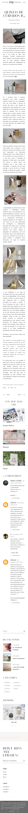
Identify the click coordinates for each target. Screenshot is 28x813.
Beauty (15, 385)
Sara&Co (16, 689)
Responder (16, 498)
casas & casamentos (18, 658)
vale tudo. (14, 722)
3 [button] (15, 725)
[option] (14, 713)
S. (11, 534)
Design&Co (16, 682)
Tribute (5, 469)
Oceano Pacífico (8, 426)
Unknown (13, 503)
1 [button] (12, 725)
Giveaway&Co (17, 685)
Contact (5, 774)
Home (4, 772)
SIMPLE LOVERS (15, 481)
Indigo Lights (14, 553)
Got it (18, 811)
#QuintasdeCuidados (14, 20)
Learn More (12, 811)
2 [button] (14, 725)
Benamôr (6, 447)
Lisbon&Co (7, 689)
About (4, 777)
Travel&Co (7, 692)
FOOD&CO (7, 685)
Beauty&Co (21, 385)
